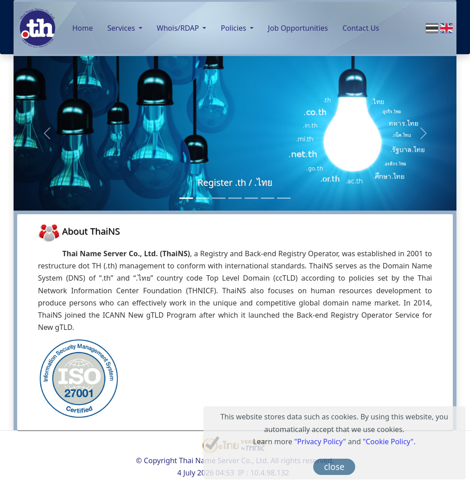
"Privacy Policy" (320, 441)
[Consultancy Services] (202, 198)
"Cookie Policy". (389, 441)
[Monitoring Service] (235, 198)
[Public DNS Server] (251, 198)
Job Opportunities (298, 28)
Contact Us (361, 28)
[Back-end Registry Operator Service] (219, 198)
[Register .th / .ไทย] (186, 198)
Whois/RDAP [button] (179, 28)
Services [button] (122, 28)
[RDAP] (284, 198)
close (334, 467)
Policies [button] (234, 28)
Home (82, 28)
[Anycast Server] (267, 198)
